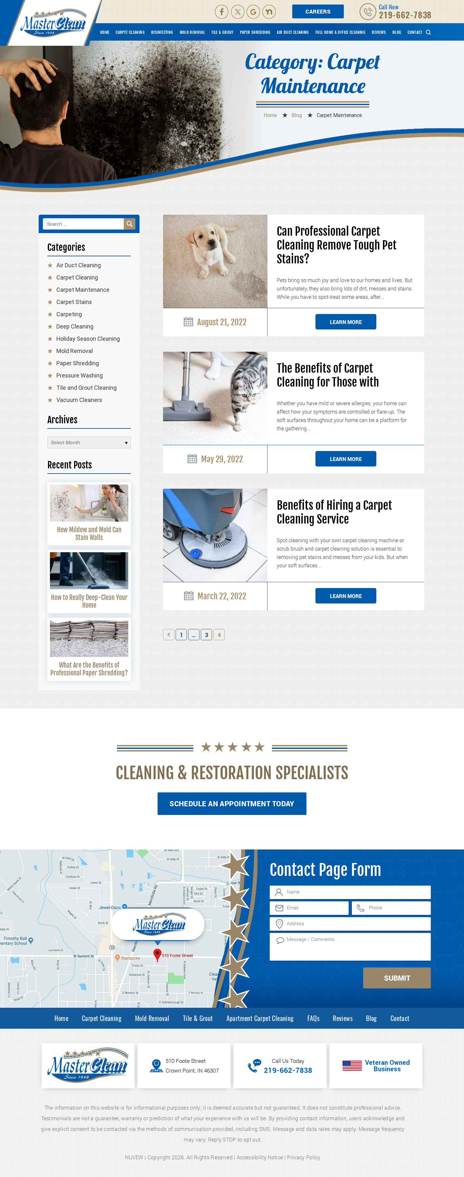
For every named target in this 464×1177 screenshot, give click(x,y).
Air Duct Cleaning (293, 32)
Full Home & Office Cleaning (340, 32)
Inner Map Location (159, 926)
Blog (396, 32)
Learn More (346, 322)
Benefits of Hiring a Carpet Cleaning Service (334, 512)
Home (105, 32)
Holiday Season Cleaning (88, 338)
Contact (415, 32)
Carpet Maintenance (83, 289)
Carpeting (69, 314)
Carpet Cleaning (130, 32)
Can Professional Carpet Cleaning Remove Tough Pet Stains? (337, 245)
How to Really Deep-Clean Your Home (89, 601)
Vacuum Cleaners (79, 400)
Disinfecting (162, 32)
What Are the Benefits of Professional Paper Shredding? (89, 669)
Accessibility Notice (260, 1157)
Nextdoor (269, 11)
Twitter (238, 11)
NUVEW (134, 1157)
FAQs (313, 1018)
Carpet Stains (74, 302)
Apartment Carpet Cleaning (260, 1018)
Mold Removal (192, 32)
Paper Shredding (255, 32)
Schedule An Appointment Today (232, 803)
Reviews (379, 32)
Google (254, 11)
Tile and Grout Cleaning (86, 387)
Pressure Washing (79, 375)
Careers (318, 11)
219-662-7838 (405, 15)
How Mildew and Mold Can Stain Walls (89, 534)
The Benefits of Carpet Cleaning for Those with (328, 375)
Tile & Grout (222, 32)
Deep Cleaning (74, 326)
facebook (221, 11)
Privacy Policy (303, 1157)
